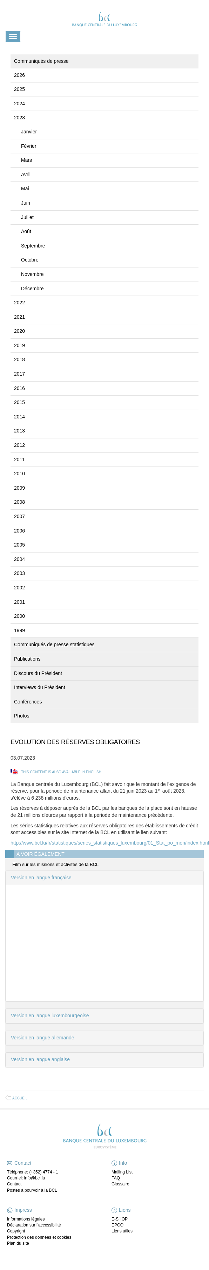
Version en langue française (41, 877)
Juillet (27, 217)
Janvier (29, 131)
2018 (19, 359)
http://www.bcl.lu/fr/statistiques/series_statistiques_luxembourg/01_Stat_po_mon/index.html (110, 843)
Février (28, 146)
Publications (27, 659)
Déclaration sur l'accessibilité (34, 1225)
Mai (25, 188)
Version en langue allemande (42, 1037)
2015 (19, 402)
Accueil (19, 1098)
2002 (19, 587)
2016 (19, 388)
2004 (19, 559)
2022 (19, 302)
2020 (19, 331)
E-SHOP (120, 1219)
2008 (19, 502)
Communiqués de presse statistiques (54, 644)
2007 (19, 516)
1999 (19, 630)
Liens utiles (122, 1231)
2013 (19, 431)
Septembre (33, 246)
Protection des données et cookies (39, 1237)
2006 (19, 531)
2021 (19, 317)
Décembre (32, 288)
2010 (19, 473)
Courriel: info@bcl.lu (26, 1178)
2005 (19, 545)
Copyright (16, 1231)
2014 (19, 416)
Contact (14, 1184)
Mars (26, 160)
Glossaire (120, 1184)
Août (26, 231)
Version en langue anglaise (40, 1059)
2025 (19, 89)
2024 (19, 103)
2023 (19, 117)
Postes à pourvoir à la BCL (32, 1190)
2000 (19, 616)
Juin (25, 203)
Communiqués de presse (41, 61)
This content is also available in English (61, 772)
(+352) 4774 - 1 (43, 1172)
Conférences (28, 702)
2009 (19, 488)
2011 (19, 459)
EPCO (117, 1225)
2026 (19, 75)
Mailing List (122, 1172)
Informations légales (26, 1219)
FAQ (116, 1178)
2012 (19, 445)
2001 (19, 602)
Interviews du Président (39, 687)
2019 (19, 345)
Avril (26, 174)
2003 (19, 573)
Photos (21, 716)
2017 (19, 374)
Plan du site (18, 1243)
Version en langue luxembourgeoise (50, 1015)
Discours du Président (38, 673)
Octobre (30, 260)
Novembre (32, 274)
